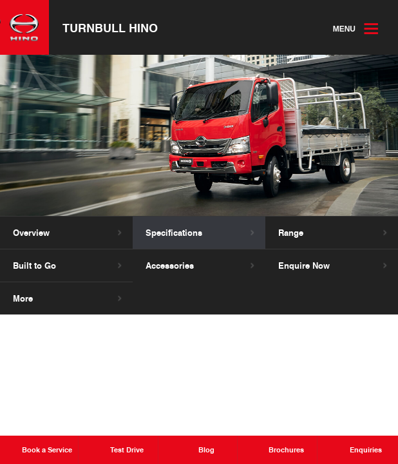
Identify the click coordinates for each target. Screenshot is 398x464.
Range (290, 233)
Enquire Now (304, 266)
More (23, 299)
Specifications (174, 233)
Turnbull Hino (110, 27)
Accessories (170, 266)
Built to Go (34, 266)
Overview (31, 233)
